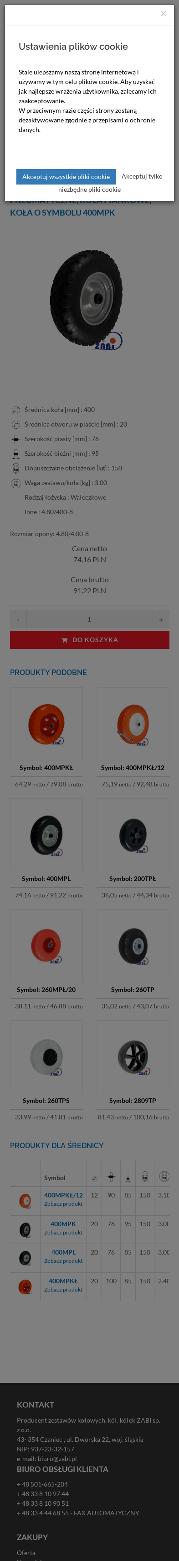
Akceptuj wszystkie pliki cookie (66, 176)
